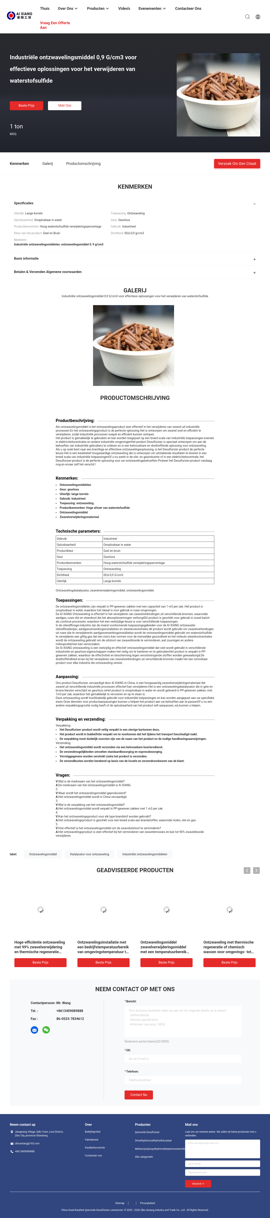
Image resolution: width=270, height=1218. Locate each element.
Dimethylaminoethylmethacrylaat (151, 1140)
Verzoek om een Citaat (237, 163)
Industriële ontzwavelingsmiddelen (144, 854)
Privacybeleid (147, 1203)
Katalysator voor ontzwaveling (89, 854)
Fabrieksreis (91, 1139)
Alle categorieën (144, 1156)
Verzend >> (198, 1183)
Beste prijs (26, 105)
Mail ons (64, 105)
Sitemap (119, 1203)
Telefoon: (132, 1071)
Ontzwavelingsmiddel (43, 854)
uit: (128, 1050)
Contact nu (138, 1095)
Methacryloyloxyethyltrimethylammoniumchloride (151, 1148)
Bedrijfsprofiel (92, 1131)
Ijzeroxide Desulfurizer (147, 1132)
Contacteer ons (93, 1155)
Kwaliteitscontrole (95, 1147)
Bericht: (131, 1001)
